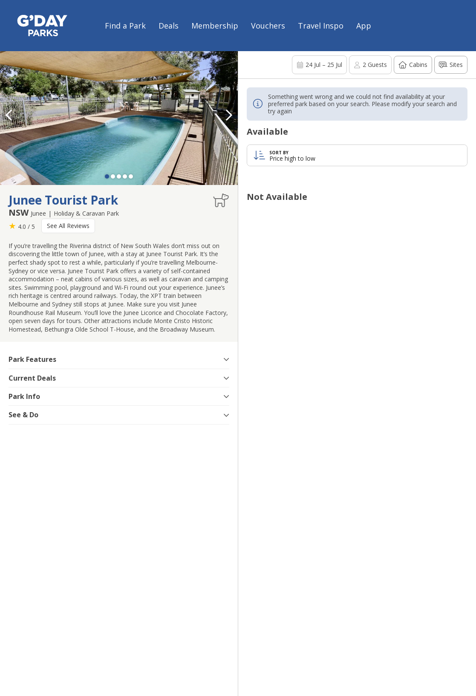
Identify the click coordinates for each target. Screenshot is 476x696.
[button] (229, 115)
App (363, 25)
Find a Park (125, 25)
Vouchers (268, 25)
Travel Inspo (320, 25)
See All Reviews (68, 226)
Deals (169, 25)
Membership (214, 25)
